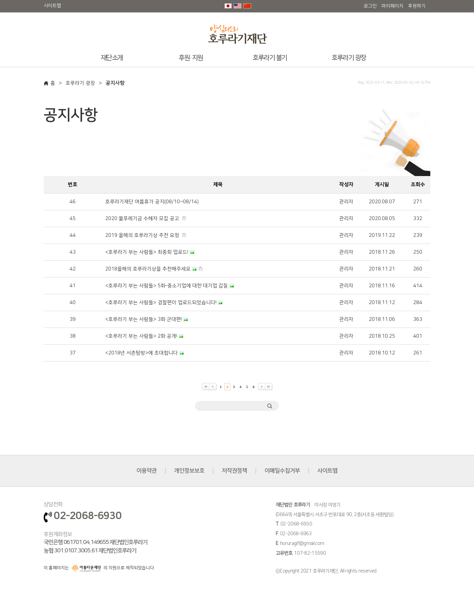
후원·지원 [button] (191, 57)
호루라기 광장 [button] (348, 57)
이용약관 (146, 471)
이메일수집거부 (282, 471)
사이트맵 (52, 5)
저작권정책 (234, 471)
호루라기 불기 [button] (269, 57)
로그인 (370, 6)
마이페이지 (392, 6)
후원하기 (417, 6)
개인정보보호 (189, 471)
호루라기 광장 (80, 83)
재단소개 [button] (112, 57)
